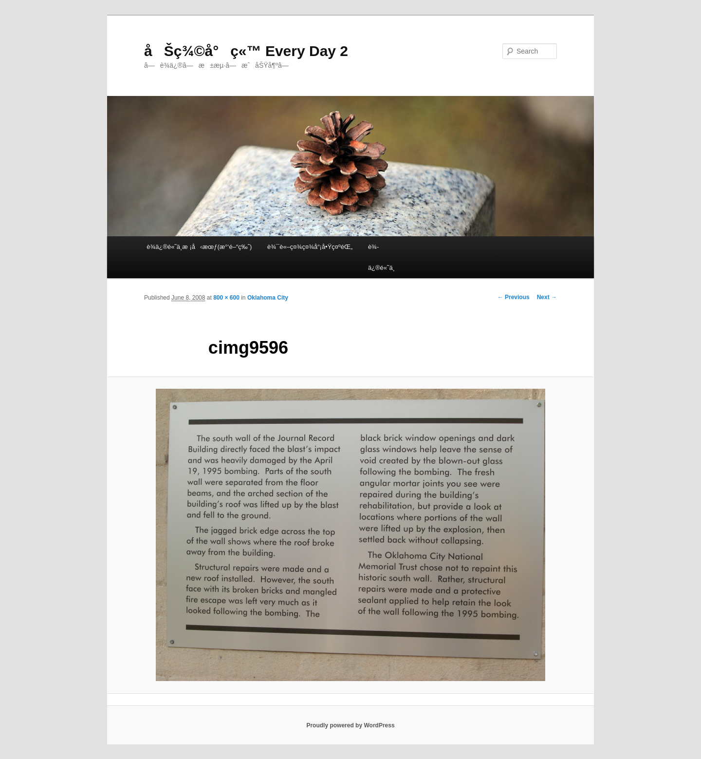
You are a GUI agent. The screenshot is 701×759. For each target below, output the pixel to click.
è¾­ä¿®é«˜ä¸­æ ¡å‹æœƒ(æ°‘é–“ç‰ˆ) (199, 246)
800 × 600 (226, 297)
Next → (547, 297)
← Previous (514, 297)
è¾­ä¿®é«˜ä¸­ (381, 257)
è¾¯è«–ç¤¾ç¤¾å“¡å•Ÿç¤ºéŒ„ (309, 246)
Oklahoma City (267, 297)
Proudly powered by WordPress (350, 725)
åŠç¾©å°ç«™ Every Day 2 (246, 51)
